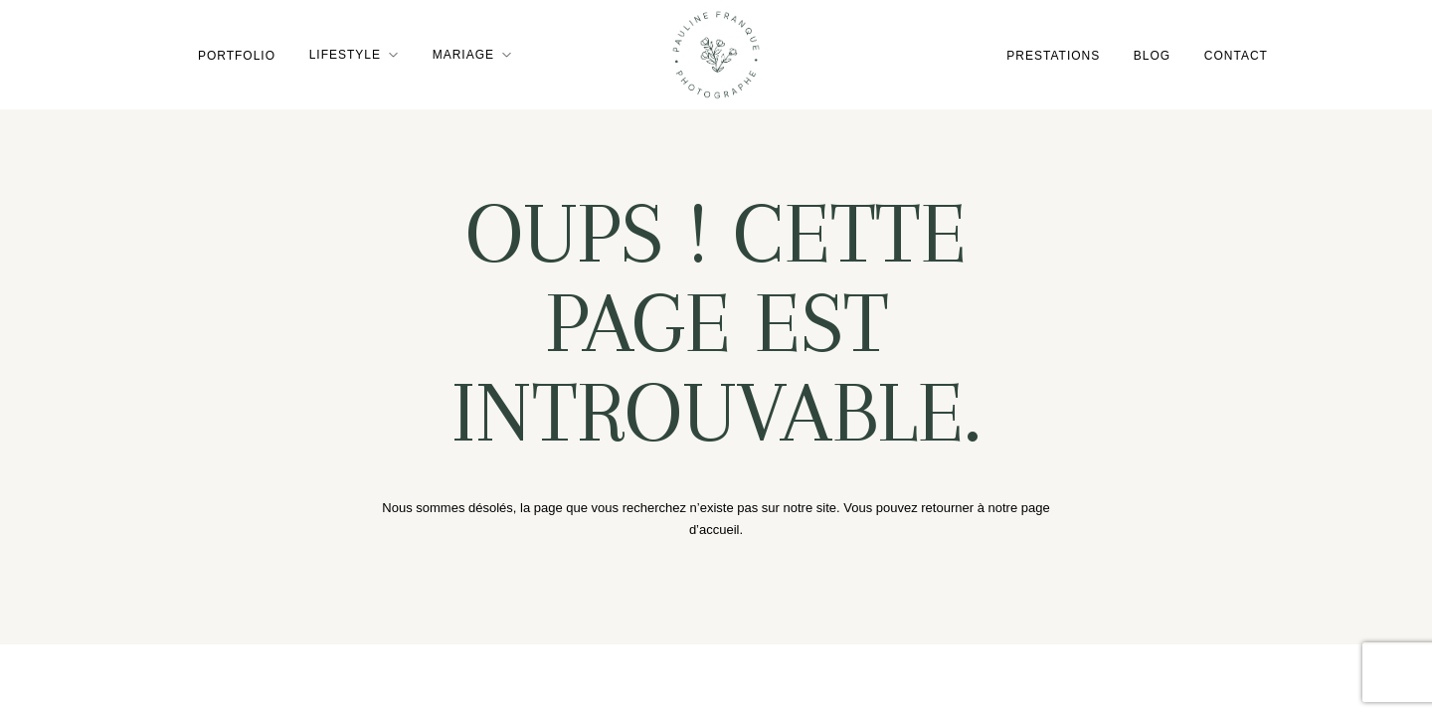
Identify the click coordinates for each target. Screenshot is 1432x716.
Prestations (1053, 55)
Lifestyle (344, 55)
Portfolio (235, 55)
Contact (1236, 55)
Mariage (463, 55)
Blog (1152, 55)
